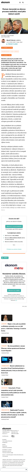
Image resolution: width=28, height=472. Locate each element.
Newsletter (4, 446)
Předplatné (4, 442)
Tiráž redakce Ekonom (7, 441)
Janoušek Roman (5, 51)
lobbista (16, 51)
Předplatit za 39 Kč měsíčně (14, 226)
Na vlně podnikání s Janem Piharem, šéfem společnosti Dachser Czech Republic (13, 348)
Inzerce (4, 454)
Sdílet (6, 257)
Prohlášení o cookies (6, 449)
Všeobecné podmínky (7, 447)
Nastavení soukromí (6, 451)
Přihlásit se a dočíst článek (14, 249)
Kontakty (4, 439)
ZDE (16, 300)
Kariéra (4, 444)
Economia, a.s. (16, 430)
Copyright (4, 430)
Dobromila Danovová (18, 454)
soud (12, 51)
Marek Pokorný (11, 40)
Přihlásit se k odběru (14, 290)
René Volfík (7, 36)
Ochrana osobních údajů (7, 452)
